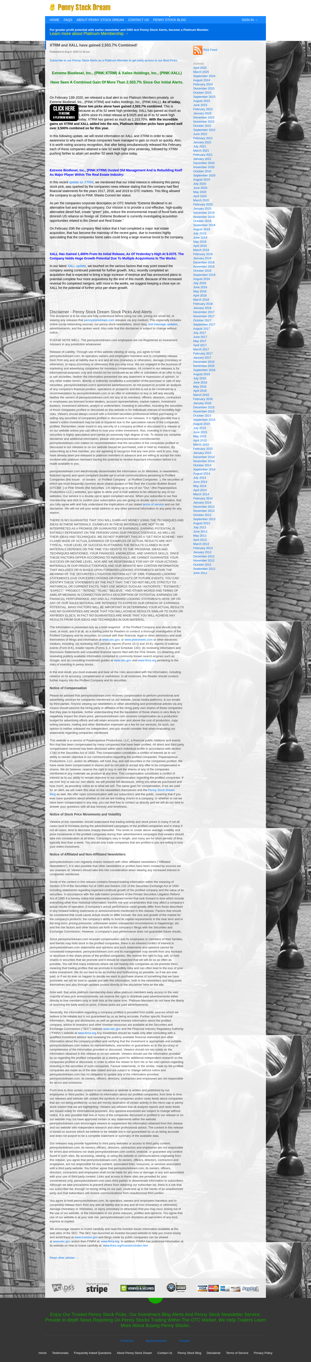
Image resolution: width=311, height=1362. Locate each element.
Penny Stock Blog (169, 20)
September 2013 (204, 519)
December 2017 (204, 312)
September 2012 (204, 568)
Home (54, 20)
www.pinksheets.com (139, 639)
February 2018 (203, 303)
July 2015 (199, 428)
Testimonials (60, 1353)
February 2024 (203, 84)
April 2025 (200, 67)
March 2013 (201, 544)
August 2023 (201, 101)
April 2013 (200, 539)
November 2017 (204, 316)
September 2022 (204, 130)
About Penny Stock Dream (100, 20)
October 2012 (202, 564)
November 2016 (204, 366)
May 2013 (199, 535)
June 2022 (200, 134)
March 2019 (201, 250)
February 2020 (203, 204)
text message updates (163, 324)
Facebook (126, 1340)
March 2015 (201, 444)
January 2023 (202, 113)
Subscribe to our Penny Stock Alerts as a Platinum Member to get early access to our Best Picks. (114, 60)
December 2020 (204, 163)
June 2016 (200, 382)
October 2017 (202, 320)
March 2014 (201, 494)
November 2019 (204, 217)
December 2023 (204, 88)
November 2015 (204, 411)
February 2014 (203, 498)
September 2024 (204, 76)
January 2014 (202, 502)
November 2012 (204, 560)
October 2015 (202, 415)
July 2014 (199, 477)
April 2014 (200, 490)
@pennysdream (156, 1340)
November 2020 (204, 167)
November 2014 (204, 461)
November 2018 (204, 266)
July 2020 (199, 183)
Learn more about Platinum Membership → (89, 33)
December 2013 (204, 506)
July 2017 (199, 332)
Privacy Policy (263, 1353)
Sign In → (250, 20)
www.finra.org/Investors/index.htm (125, 1245)
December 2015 (204, 407)
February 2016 (203, 399)
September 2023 (204, 96)
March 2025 (201, 72)
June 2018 (200, 287)
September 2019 (204, 225)
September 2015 (204, 419)
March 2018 (201, 299)
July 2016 (199, 378)
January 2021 (202, 159)
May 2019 (199, 241)
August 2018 (201, 279)
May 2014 (199, 486)
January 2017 (202, 357)
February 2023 (203, 109)
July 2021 (199, 146)
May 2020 (199, 192)
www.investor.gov (86, 1237)
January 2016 (202, 403)
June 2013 (200, 531)
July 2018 (199, 283)
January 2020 (202, 208)
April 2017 (200, 345)
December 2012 (204, 556)
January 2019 (202, 258)
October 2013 (202, 515)
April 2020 (200, 196)
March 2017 (201, 349)
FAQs (68, 20)
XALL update (76, 266)
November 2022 (204, 121)
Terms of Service (237, 1353)
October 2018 (202, 270)
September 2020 (204, 175)
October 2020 (202, 171)
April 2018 (200, 295)
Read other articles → (64, 1257)
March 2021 (201, 150)
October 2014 (202, 465)
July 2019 (199, 233)
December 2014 (204, 457)
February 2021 (203, 154)
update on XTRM (81, 182)
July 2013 (199, 527)
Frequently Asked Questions (92, 1353)
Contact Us (138, 20)
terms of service (153, 504)
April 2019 (200, 246)
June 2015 (200, 432)
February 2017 (203, 353)
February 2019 (203, 254)
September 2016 (204, 370)
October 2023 (202, 92)
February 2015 (203, 448)
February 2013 (203, 548)
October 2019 (202, 221)
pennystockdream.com (99, 320)
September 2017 (204, 324)
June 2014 (200, 482)
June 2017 (200, 337)
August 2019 (201, 229)
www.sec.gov (110, 639)
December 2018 (204, 262)
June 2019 (200, 237)
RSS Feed (205, 50)
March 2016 (201, 395)
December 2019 (204, 212)
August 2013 (201, 523)
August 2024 (201, 80)
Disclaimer (214, 1353)
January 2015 (202, 453)
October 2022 (202, 125)
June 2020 (200, 188)
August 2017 (201, 328)
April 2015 (200, 440)
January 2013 (202, 552)
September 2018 (204, 274)
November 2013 (204, 511)
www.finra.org (147, 660)
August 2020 (201, 179)
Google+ (185, 1340)
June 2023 (200, 105)
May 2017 (199, 341)
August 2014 (201, 473)
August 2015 (201, 424)
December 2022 (204, 117)
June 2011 (200, 573)
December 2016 (204, 361)
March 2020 (201, 200)
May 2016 (199, 386)
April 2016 (200, 390)
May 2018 (199, 291)
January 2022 (202, 142)
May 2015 (199, 436)
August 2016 (201, 374)
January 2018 (202, 308)
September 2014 (204, 469)
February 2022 (203, 138)
